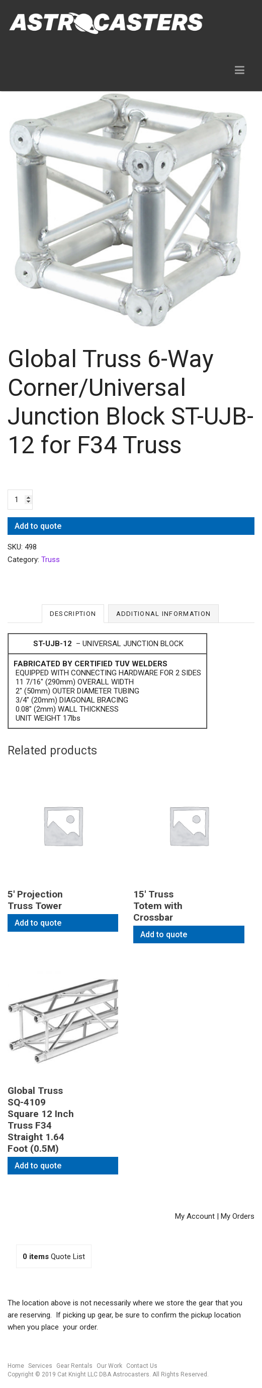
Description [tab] (73, 613)
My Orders (237, 1216)
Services (40, 1365)
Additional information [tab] (163, 613)
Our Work (109, 1365)
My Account (195, 1216)
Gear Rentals (74, 1365)
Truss (50, 559)
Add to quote (38, 526)
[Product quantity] (20, 500)
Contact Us (141, 1365)
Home (16, 1365)
